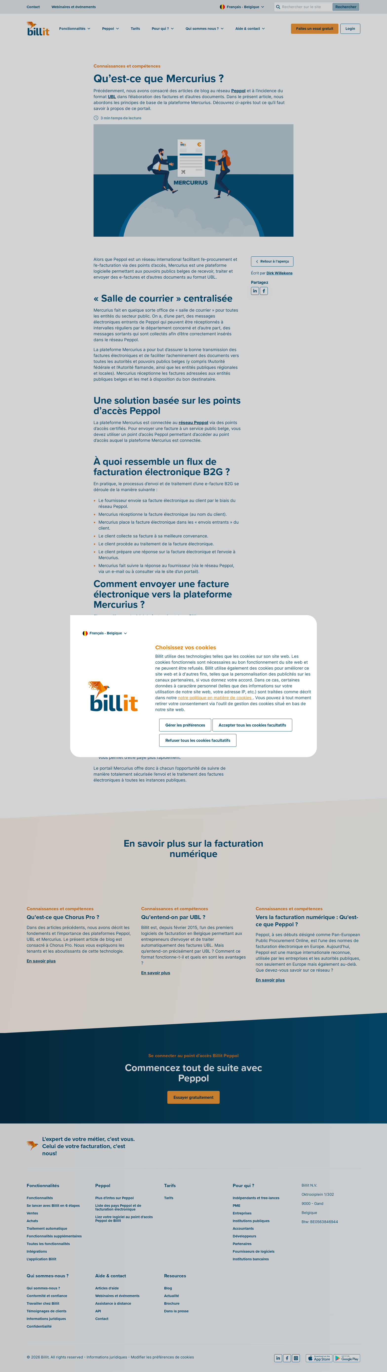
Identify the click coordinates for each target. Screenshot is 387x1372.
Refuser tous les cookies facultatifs (197, 740)
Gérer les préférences (185, 725)
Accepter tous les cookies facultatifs (252, 725)
